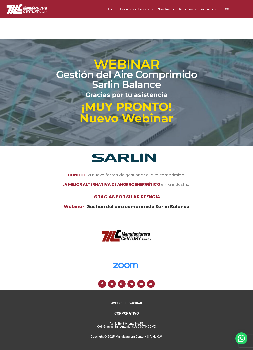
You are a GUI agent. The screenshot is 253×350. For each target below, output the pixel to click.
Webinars (209, 9)
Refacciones (187, 9)
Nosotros (166, 9)
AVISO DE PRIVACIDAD (126, 303)
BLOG (225, 9)
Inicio (111, 9)
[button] (241, 338)
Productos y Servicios (136, 9)
